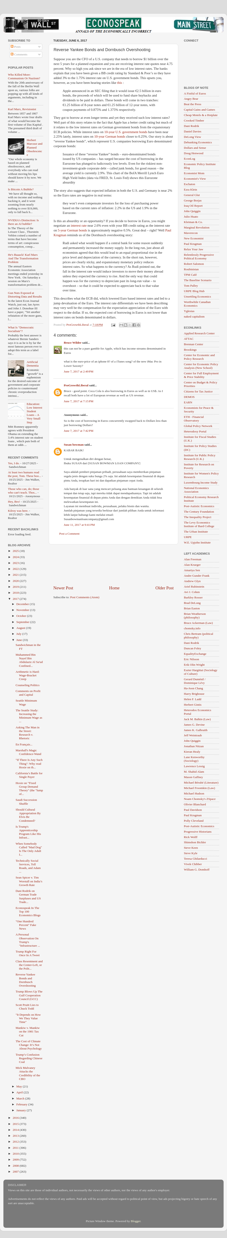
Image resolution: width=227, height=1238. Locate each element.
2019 (16, 586)
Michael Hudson (194, 793)
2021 (16, 574)
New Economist (194, 238)
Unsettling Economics (197, 296)
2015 (16, 1124)
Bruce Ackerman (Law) (198, 623)
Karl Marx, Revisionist (22, 109)
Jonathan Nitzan (194, 746)
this (120, 82)
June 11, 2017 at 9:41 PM (79, 524)
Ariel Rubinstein (194, 586)
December (23, 604)
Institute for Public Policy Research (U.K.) (199, 457)
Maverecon (191, 233)
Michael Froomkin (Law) (199, 788)
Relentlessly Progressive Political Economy (199, 256)
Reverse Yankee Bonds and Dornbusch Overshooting (26, 980)
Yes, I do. (14, 463)
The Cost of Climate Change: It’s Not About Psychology (29, 1045)
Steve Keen (191, 847)
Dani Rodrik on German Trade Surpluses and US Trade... (28, 896)
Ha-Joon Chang (193, 688)
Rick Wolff (190, 837)
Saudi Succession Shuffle (26, 801)
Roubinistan (191, 269)
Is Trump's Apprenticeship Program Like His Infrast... (28, 832)
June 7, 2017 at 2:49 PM (78, 371)
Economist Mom (194, 173)
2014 (16, 1129)
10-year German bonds (110, 136)
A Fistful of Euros (195, 93)
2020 (16, 581)
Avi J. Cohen (192, 592)
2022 (16, 569)
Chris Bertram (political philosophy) (198, 635)
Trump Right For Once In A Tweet (28, 953)
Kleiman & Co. (193, 222)
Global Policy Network (198, 426)
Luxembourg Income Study (200, 482)
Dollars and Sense (195, 147)
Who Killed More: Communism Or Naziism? (24, 76)
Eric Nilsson (191, 659)
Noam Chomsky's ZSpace (200, 799)
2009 (16, 1159)
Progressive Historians (198, 831)
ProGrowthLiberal (76, 385)
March (20, 1098)
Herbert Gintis (193, 704)
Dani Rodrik (191, 126)
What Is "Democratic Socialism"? (21, 329)
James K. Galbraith (195, 730)
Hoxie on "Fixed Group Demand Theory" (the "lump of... (29, 788)
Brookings (190, 349)
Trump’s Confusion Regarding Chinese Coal (29, 1058)
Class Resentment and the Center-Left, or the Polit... (29, 965)
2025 (16, 551)
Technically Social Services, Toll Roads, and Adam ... (28, 866)
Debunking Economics (198, 142)
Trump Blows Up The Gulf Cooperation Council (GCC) (29, 995)
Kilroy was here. (18, 510)
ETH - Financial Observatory (194, 418)
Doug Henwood (193, 153)
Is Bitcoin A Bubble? (21, 189)
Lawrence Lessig (194, 766)
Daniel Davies (192, 131)
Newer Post (63, 588)
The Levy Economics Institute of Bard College (199, 524)
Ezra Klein (190, 189)
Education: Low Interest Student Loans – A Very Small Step (34, 413)
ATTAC (188, 338)
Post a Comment (69, 533)
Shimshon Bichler (195, 842)
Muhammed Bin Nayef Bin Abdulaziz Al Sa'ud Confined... (29, 660)
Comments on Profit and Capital (28, 692)
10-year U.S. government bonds (125, 132)
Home (114, 588)
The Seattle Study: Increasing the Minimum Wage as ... (29, 716)
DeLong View (192, 137)
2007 (16, 1171)
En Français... (24, 744)
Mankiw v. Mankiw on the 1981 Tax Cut (28, 1031)
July (19, 633)
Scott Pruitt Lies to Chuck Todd (27, 1006)
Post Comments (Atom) (84, 597)
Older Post (164, 588)
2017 (16, 598)
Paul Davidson (193, 809)
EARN (188, 402)
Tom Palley (191, 285)
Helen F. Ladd (192, 699)
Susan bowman (74, 444)
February (22, 1104)
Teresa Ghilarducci (195, 858)
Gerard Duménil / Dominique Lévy (194, 681)
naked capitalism (194, 316)
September (23, 622)
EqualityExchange (195, 653)
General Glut (192, 195)
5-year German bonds (73, 230)
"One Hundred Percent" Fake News (26, 925)
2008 (16, 1165)
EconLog (189, 158)
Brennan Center (193, 344)
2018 (16, 592)
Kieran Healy (192, 751)
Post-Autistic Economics (199, 506)
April (20, 1092)
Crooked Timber (194, 120)
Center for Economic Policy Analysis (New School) (201, 366)
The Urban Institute (196, 531)
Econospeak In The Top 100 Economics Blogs (28, 911)
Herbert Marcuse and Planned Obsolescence (34, 147)
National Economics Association (196, 489)
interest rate (79, 225)
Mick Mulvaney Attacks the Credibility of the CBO (28, 1073)
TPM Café (190, 274)
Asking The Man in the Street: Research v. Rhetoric (27, 733)
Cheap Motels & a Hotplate (200, 115)
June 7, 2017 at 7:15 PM (78, 401)
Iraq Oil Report (193, 205)
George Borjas (193, 200)
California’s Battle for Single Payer (29, 775)
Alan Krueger (192, 564)
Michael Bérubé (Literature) (201, 782)
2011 (16, 1147)
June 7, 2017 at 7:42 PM (78, 430)
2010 (16, 1153)
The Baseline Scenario (197, 280)
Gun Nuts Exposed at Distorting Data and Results (25, 294)
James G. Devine (194, 724)
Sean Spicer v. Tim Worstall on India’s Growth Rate (29, 881)
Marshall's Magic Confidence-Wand (28, 752)
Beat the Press (192, 104)
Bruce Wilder (72, 342)
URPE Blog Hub (194, 291)
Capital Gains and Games (199, 109)
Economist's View (195, 178)
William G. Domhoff (197, 869)
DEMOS (189, 397)
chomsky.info (192, 628)
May (19, 1086)
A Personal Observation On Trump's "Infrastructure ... (28, 940)
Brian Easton (192, 608)
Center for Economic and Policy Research (199, 356)
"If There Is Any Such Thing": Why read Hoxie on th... (29, 763)
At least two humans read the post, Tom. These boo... (24, 474)
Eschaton (189, 184)
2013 (16, 1135)
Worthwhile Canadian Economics (197, 303)
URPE (188, 537)
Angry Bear (191, 98)
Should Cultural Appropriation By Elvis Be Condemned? (28, 815)
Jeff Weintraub (193, 735)
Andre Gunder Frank (196, 575)
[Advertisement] (113, 565)
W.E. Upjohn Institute (197, 542)
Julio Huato (191, 216)
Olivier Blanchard (195, 804)
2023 (16, 563)
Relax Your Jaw (193, 249)
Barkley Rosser (193, 597)
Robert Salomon (194, 263)
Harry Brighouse (194, 693)
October (21, 616)
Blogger (136, 1221)
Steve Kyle (190, 853)
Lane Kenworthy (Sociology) (194, 758)
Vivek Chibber (193, 864)
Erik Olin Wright (194, 664)
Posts (16, 46)
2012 (16, 1141)
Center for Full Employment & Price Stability (201, 375)
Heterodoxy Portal (195, 431)
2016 (16, 1117)
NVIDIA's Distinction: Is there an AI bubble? (23, 222)
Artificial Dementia (32, 363)
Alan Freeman (192, 559)
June (19, 640)
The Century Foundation (199, 511)
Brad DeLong (192, 603)
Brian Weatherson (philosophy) (195, 615)
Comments (19, 54)
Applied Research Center (199, 333)
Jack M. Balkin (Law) (197, 719)
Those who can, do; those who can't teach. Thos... (23, 490)
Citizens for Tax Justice (198, 391)
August (21, 628)
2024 (16, 557)
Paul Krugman (193, 244)
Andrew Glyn (192, 581)
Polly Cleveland (194, 820)
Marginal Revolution (197, 227)
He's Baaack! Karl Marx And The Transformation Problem (23, 258)
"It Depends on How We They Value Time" (28, 1018)
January (21, 1110)
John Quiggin (192, 211)
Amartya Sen (192, 570)
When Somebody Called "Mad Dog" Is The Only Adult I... (29, 849)
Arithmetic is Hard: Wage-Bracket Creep (27, 675)
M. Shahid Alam (194, 771)
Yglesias (189, 311)
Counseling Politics (27, 685)
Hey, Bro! (14, 501)
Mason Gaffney (193, 777)
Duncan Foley (192, 648)
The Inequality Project (197, 517)
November (23, 610)
